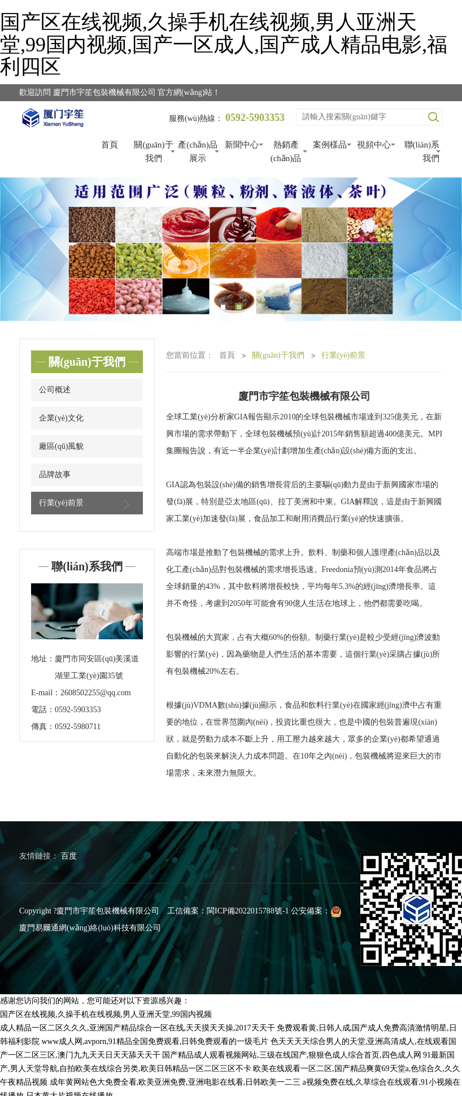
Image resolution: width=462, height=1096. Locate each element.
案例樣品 (330, 144)
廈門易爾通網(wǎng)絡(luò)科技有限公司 (90, 928)
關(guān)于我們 (153, 151)
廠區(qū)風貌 (61, 446)
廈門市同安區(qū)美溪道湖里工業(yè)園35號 (97, 667)
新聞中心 (242, 144)
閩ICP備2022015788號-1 (248, 911)
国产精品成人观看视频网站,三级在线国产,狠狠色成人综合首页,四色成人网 (291, 1055)
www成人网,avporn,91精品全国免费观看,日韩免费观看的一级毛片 (155, 1041)
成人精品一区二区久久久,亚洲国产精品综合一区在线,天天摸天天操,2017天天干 (137, 1028)
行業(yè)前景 (87, 504)
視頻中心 (374, 144)
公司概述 (55, 389)
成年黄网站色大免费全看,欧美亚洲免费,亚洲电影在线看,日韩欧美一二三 (175, 1082)
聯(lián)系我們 (421, 151)
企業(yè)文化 (61, 418)
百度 (69, 856)
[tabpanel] (231, 249)
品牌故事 (55, 474)
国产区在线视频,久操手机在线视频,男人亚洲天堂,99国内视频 (106, 1014)
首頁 (109, 144)
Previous (22, 249)
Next (439, 249)
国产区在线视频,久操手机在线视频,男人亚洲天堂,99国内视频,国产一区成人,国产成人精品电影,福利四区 (223, 44)
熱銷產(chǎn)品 (286, 151)
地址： (43, 659)
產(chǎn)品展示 (197, 151)
